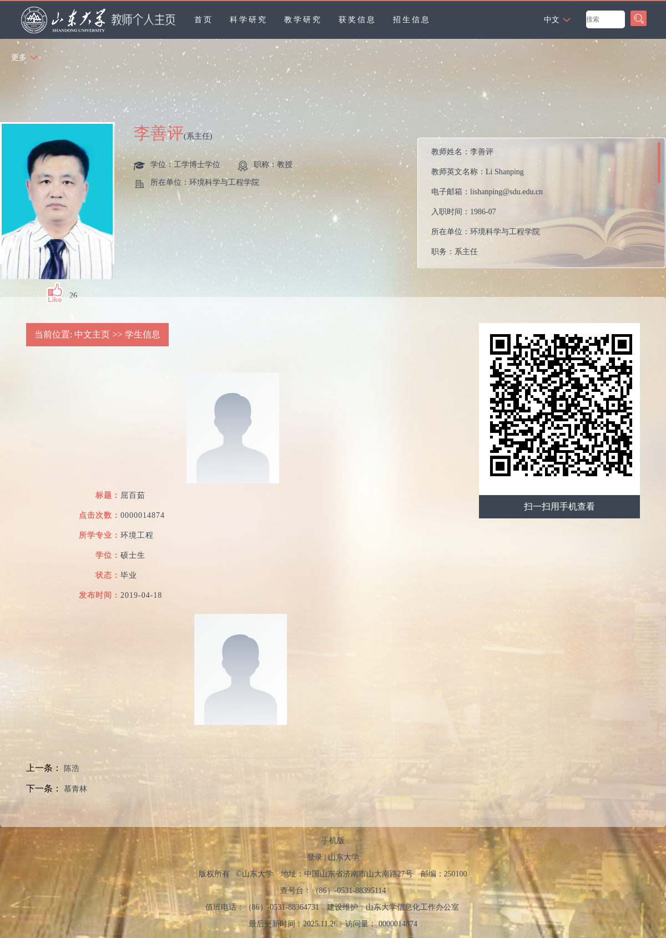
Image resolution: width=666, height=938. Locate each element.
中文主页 (92, 334)
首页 (203, 20)
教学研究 (303, 20)
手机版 (333, 840)
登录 (314, 857)
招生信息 (412, 20)
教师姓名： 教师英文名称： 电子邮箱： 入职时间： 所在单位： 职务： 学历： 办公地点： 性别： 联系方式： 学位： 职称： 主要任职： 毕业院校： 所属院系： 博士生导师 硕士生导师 (525, 206)
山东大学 (343, 857)
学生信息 (142, 334)
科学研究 (249, 20)
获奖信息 (357, 20)
